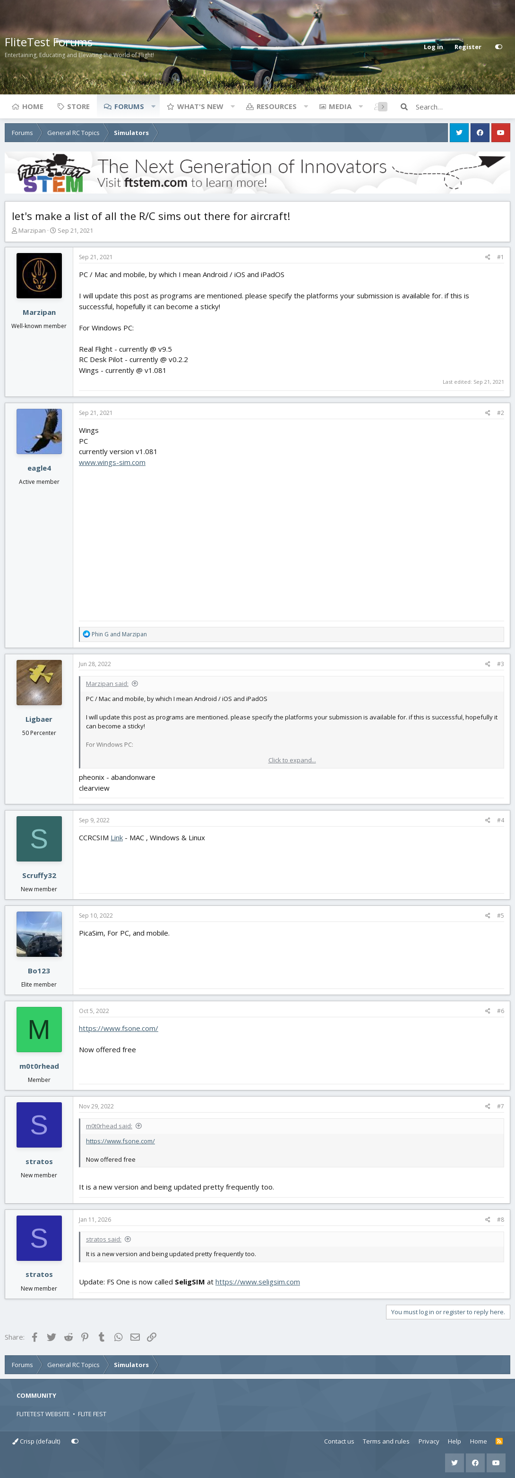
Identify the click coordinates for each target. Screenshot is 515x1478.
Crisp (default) (36, 1441)
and (119, 634)
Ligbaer (39, 719)
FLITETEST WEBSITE (43, 1414)
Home (32, 106)
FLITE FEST (92, 1414)
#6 (500, 1011)
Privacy (429, 1441)
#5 (500, 916)
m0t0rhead (39, 1066)
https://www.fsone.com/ (118, 1028)
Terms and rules (386, 1441)
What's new (200, 106)
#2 (500, 413)
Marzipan (32, 230)
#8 (500, 1220)
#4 (500, 820)
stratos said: (103, 1239)
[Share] (488, 257)
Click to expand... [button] (292, 760)
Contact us (339, 1441)
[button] (153, 106)
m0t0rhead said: (109, 1126)
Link (117, 837)
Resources (277, 106)
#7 (500, 1106)
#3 (500, 664)
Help (454, 1441)
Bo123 (39, 970)
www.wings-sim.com (112, 462)
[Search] (463, 106)
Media (340, 106)
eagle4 (39, 468)
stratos (39, 1161)
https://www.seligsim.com (257, 1281)
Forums (129, 106)
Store (78, 106)
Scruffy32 (39, 875)
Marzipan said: (107, 683)
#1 (500, 257)
